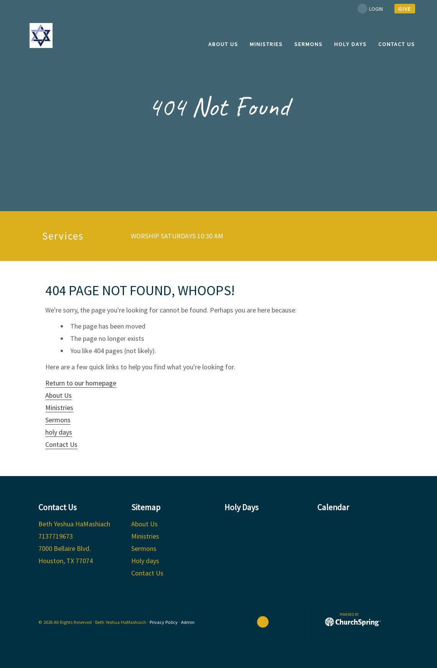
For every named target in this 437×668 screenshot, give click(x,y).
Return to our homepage (80, 383)
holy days (58, 432)
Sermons (58, 419)
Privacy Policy (164, 622)
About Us (58, 395)
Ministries (59, 407)
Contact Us (61, 444)
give (404, 8)
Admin (188, 622)
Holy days (145, 560)
